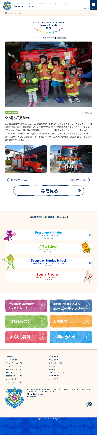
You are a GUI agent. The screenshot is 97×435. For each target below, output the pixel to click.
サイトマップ (53, 379)
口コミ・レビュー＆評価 (14, 382)
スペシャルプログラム (13, 369)
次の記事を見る (78, 179)
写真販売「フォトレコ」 (14, 376)
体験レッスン (61, 217)
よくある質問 (53, 357)
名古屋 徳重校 (61, 38)
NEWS (38, 38)
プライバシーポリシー (56, 363)
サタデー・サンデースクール (15, 366)
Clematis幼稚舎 (11, 360)
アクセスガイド (54, 376)
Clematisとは (10, 357)
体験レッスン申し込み (56, 373)
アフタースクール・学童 (14, 363)
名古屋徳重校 (49, 217)
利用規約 (52, 366)
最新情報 (11, 13)
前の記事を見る (19, 179)
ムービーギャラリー (12, 379)
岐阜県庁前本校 (36, 217)
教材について (10, 373)
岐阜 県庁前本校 (48, 38)
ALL (32, 38)
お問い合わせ (53, 360)
